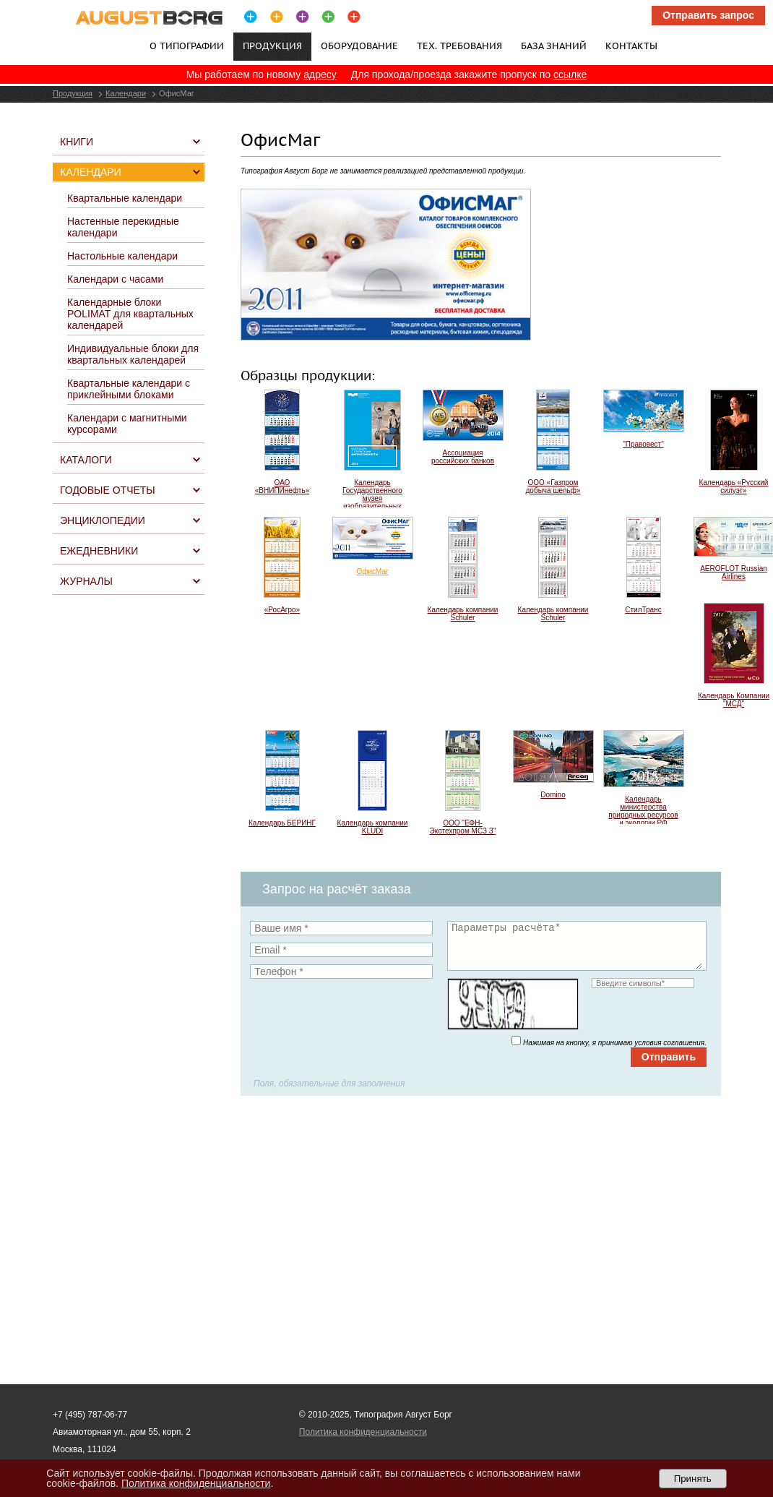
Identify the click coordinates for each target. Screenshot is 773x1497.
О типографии (187, 45)
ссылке (570, 74)
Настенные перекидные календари (123, 227)
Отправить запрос (708, 15)
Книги (76, 141)
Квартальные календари (124, 198)
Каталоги (86, 460)
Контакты (631, 45)
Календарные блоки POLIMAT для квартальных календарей (130, 313)
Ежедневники (99, 551)
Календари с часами (115, 279)
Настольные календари (122, 256)
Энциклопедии (102, 520)
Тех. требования (459, 45)
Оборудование (359, 45)
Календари (125, 93)
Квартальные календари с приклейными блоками (128, 388)
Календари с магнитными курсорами (127, 423)
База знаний (554, 45)
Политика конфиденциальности (363, 1432)
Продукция (72, 93)
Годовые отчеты (107, 490)
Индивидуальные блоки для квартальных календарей (133, 354)
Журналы (86, 581)
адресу (320, 74)
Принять (693, 1478)
